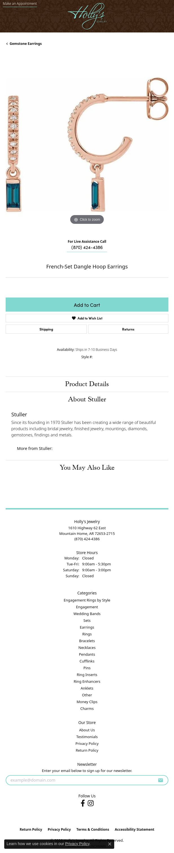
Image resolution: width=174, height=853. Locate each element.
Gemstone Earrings (26, 43)
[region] (87, 144)
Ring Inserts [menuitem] (87, 674)
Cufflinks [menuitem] (87, 661)
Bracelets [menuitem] (87, 640)
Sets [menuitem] (87, 620)
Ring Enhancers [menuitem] (87, 681)
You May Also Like (87, 467)
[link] (20, 3)
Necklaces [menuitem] (87, 647)
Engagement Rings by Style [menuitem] (87, 600)
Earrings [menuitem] (87, 627)
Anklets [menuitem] (87, 688)
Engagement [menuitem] (87, 606)
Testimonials (87, 736)
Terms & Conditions (92, 829)
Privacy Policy (86, 743)
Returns (128, 329)
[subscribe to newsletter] (160, 780)
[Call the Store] (87, 538)
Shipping (46, 329)
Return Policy (87, 750)
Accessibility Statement (134, 829)
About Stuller (87, 399)
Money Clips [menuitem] (87, 701)
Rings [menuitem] (87, 634)
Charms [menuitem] (87, 708)
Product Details (87, 384)
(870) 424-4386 (87, 247)
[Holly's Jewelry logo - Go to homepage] (87, 16)
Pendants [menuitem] (87, 654)
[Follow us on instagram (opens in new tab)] (91, 803)
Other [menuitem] (87, 694)
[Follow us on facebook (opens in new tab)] (83, 803)
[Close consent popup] (109, 844)
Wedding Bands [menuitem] (87, 613)
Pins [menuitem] (87, 667)
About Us (87, 729)
